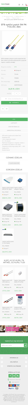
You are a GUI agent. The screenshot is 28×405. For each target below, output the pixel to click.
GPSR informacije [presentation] (13, 126)
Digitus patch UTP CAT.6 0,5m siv (7, 281)
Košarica (26, 4)
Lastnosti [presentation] (14, 123)
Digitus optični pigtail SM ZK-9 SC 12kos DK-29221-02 (8, 189)
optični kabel (13, 163)
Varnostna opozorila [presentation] (14, 130)
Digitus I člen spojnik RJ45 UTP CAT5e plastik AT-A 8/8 (19, 282)
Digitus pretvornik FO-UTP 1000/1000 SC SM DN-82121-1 (7, 216)
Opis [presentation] (14, 119)
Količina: (9, 93)
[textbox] (12, 8)
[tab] (14, 119)
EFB (15, 67)
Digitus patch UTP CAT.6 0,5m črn (7, 308)
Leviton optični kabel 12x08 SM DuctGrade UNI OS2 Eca (19, 216)
